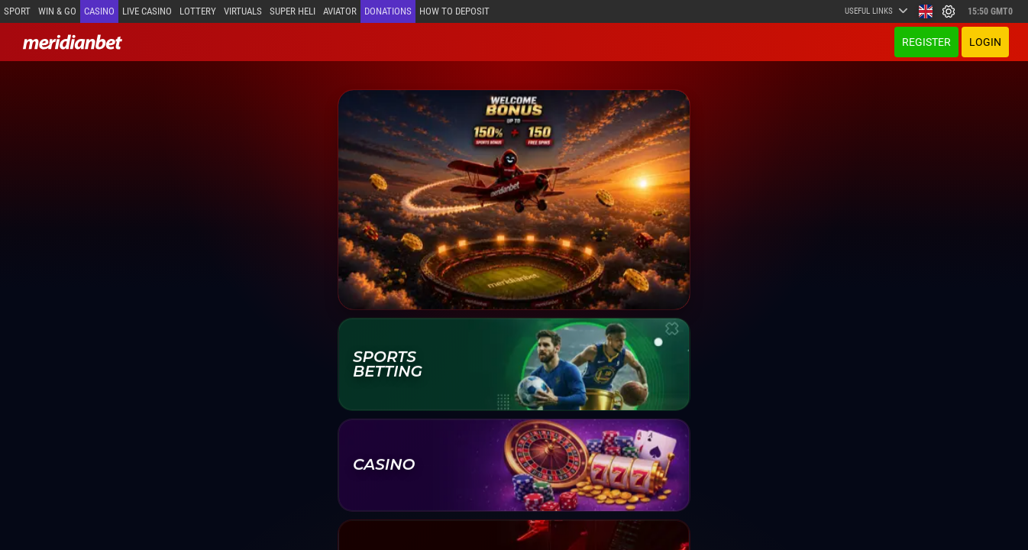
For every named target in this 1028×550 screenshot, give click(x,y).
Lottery (197, 11)
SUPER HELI (292, 11)
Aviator (340, 11)
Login (985, 42)
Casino (99, 11)
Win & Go (57, 11)
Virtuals (243, 11)
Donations (388, 11)
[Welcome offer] (514, 199)
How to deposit (454, 11)
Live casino (147, 11)
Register (926, 42)
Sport (17, 11)
